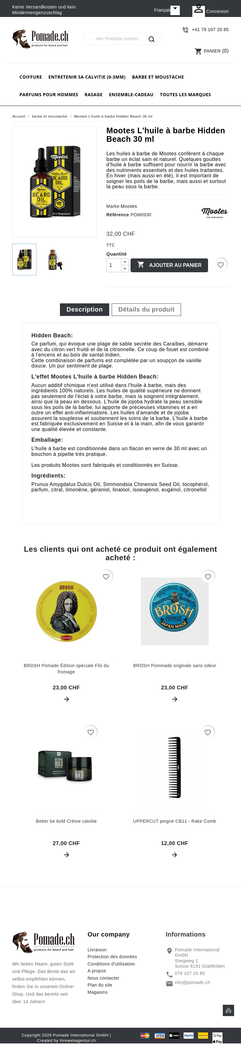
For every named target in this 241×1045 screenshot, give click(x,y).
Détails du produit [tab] (146, 309)
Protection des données (112, 956)
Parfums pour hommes (48, 94)
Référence (117, 214)
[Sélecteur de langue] (167, 10)
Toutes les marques (185, 94)
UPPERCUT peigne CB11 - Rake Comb (174, 821)
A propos (97, 970)
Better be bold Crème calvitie (66, 821)
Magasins (98, 992)
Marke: (113, 206)
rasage (94, 94)
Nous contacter (103, 978)
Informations (186, 934)
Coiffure (30, 77)
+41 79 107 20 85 (210, 29)
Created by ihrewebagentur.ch (66, 1040)
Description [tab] (85, 309)
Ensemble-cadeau (131, 94)
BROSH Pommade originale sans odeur (174, 665)
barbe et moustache (158, 77)
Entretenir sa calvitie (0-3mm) (87, 77)
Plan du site (100, 984)
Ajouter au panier (169, 265)
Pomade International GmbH (81, 1035)
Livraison (97, 949)
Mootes (129, 206)
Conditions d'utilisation (111, 963)
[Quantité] (113, 265)
